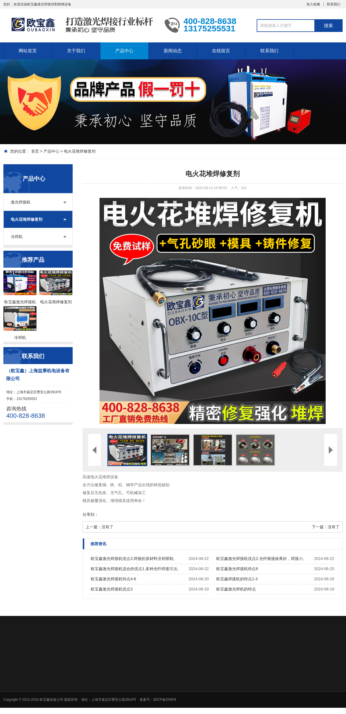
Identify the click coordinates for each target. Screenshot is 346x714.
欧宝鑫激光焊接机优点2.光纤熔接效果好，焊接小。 (261, 558)
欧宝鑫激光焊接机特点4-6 (113, 579)
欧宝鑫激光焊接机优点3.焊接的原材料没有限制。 (134, 558)
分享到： (90, 514)
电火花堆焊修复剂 (80, 151)
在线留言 (221, 50)
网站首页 (28, 50)
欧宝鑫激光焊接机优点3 (112, 589)
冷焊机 (17, 236)
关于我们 (76, 50)
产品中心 (124, 50)
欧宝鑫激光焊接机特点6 (237, 568)
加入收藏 (313, 4)
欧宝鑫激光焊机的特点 (236, 589)
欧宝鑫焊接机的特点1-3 (237, 579)
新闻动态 (173, 50)
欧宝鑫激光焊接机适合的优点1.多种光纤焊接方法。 (136, 568)
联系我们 (333, 4)
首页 (35, 151)
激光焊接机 (21, 202)
